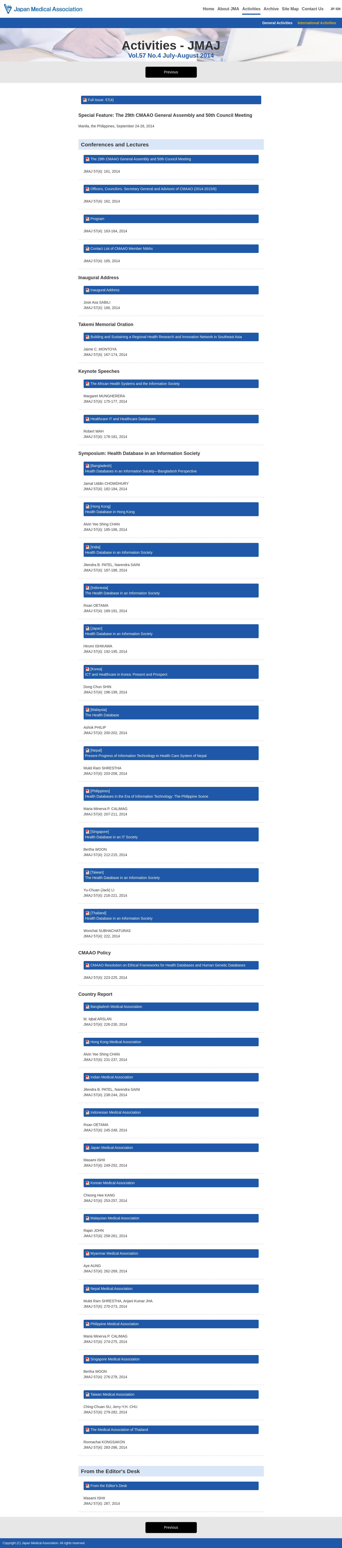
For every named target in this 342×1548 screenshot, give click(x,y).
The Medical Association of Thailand (119, 1430)
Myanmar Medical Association (114, 1253)
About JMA (228, 9)
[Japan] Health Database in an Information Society (119, 631)
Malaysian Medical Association (115, 1218)
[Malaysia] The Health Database (102, 712)
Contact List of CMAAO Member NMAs (122, 249)
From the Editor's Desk (109, 1486)
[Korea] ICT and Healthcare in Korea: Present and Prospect (126, 671)
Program (97, 219)
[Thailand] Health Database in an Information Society (119, 915)
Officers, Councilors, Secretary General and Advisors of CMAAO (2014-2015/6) (154, 189)
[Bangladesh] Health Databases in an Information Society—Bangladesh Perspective (141, 468)
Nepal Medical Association (112, 1289)
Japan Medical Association (112, 1148)
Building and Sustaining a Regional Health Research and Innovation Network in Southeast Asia (166, 337)
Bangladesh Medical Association (116, 1007)
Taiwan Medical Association (112, 1394)
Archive (271, 9)
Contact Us (312, 9)
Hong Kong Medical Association (116, 1042)
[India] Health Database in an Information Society (119, 550)
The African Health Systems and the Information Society (135, 384)
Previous (171, 72)
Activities (251, 9)
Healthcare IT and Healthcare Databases (123, 419)
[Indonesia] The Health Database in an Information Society (122, 590)
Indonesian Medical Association (116, 1112)
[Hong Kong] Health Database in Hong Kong (110, 509)
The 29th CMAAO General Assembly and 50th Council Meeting (141, 159)
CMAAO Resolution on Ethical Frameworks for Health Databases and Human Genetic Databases (168, 965)
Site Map (290, 9)
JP (332, 9)
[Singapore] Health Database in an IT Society (111, 834)
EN (338, 9)
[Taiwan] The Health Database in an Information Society (122, 875)
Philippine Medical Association (115, 1324)
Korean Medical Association (113, 1183)
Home (208, 9)
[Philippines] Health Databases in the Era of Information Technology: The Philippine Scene (146, 793)
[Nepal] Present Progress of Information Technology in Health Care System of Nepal (146, 753)
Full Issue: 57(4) (101, 100)
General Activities (277, 23)
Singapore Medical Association (115, 1359)
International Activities (317, 23)
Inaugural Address (105, 290)
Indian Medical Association (112, 1077)
